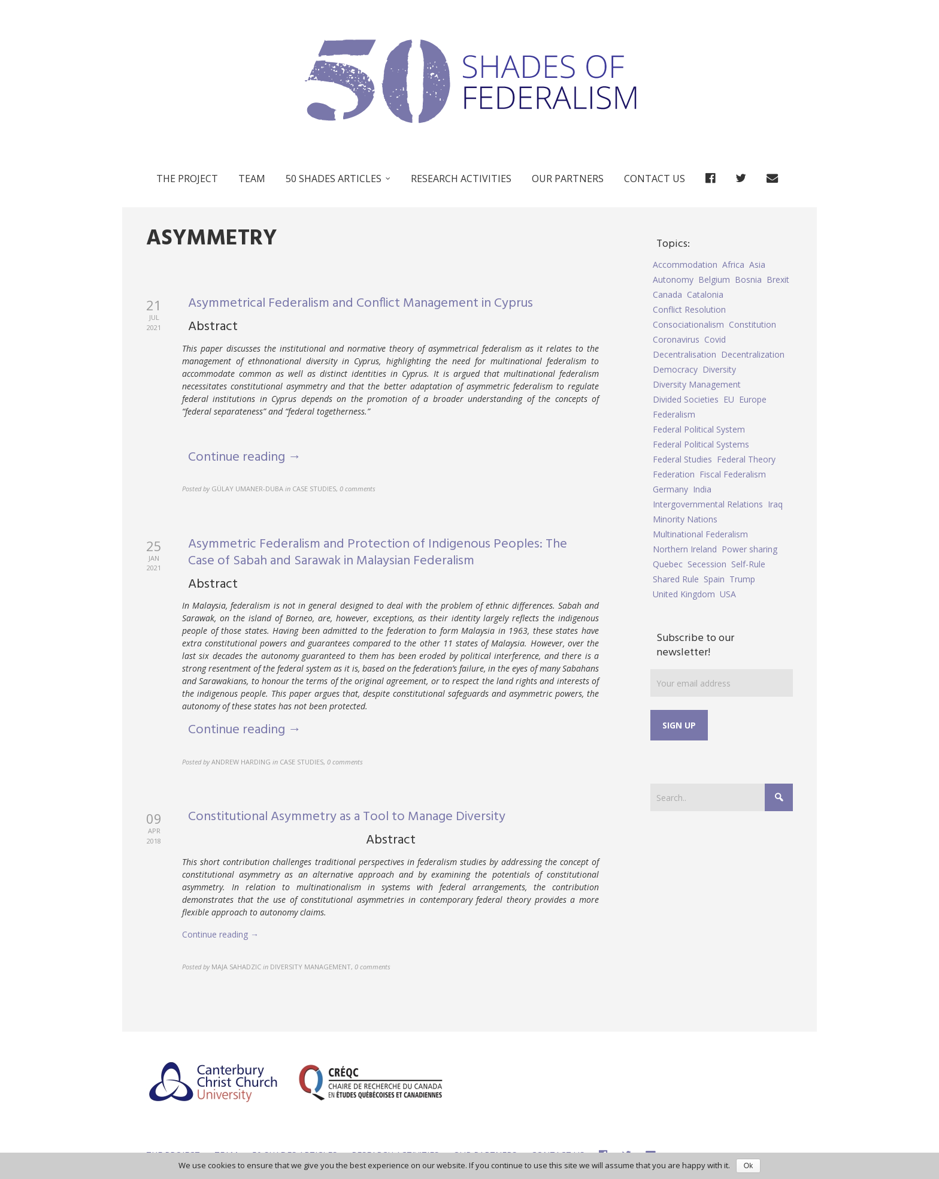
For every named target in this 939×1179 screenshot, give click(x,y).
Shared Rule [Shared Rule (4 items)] (676, 579)
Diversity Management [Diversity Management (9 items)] (697, 384)
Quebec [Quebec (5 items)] (668, 564)
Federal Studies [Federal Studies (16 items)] (682, 459)
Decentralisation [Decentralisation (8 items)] (684, 354)
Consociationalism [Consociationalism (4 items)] (688, 324)
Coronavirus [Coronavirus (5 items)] (676, 339)
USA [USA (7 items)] (728, 594)
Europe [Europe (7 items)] (753, 399)
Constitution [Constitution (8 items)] (752, 324)
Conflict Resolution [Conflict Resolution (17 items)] (689, 309)
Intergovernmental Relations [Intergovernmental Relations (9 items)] (708, 504)
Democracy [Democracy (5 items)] (675, 369)
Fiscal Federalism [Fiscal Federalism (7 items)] (732, 474)
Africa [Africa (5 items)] (733, 264)
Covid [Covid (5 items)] (715, 339)
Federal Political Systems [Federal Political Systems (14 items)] (701, 444)
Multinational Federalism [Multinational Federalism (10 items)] (700, 534)
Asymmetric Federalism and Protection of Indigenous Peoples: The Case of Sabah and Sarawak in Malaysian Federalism (377, 553)
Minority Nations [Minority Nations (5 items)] (685, 519)
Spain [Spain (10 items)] (714, 579)
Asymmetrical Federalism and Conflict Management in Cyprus (360, 303)
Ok (748, 1166)
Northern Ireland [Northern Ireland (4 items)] (685, 549)
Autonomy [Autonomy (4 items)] (673, 279)
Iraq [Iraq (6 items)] (775, 504)
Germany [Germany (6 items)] (670, 489)
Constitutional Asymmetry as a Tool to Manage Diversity (346, 816)
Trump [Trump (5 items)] (742, 579)
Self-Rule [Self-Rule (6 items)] (748, 564)
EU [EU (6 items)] (728, 399)
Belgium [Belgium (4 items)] (714, 279)
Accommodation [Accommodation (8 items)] (685, 264)
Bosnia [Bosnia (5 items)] (748, 279)
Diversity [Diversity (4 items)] (719, 369)
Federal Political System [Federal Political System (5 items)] (699, 429)
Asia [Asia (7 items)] (757, 264)
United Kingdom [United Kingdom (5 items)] (684, 594)
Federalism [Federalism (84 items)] (674, 414)
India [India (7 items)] (702, 489)
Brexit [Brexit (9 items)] (778, 279)
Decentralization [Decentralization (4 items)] (752, 354)
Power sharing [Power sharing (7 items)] (749, 549)
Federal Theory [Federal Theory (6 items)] (746, 459)
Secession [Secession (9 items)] (706, 564)
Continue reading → (244, 457)
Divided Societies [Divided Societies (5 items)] (686, 399)
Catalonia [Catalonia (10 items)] (705, 294)
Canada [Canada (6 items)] (667, 294)
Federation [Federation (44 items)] (674, 474)
